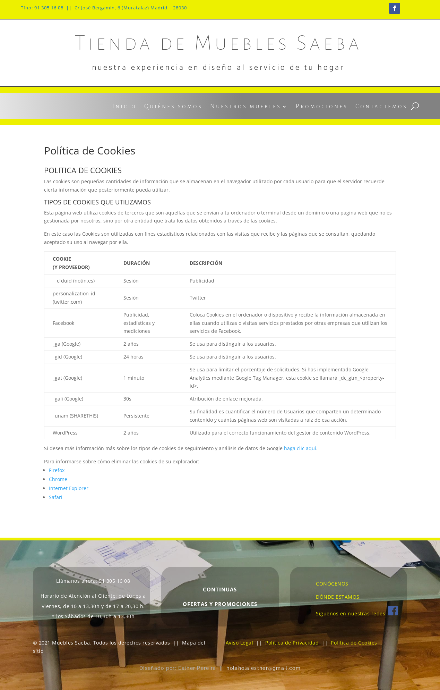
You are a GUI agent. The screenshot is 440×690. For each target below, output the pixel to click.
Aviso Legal (239, 642)
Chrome (58, 479)
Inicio (124, 107)
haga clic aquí (300, 448)
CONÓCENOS (332, 583)
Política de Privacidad (292, 642)
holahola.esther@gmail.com (263, 668)
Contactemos (381, 107)
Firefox (56, 470)
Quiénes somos (173, 107)
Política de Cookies (354, 642)
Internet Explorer (68, 488)
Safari (55, 497)
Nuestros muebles (245, 107)
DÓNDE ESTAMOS (338, 597)
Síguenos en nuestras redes (357, 613)
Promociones (322, 107)
